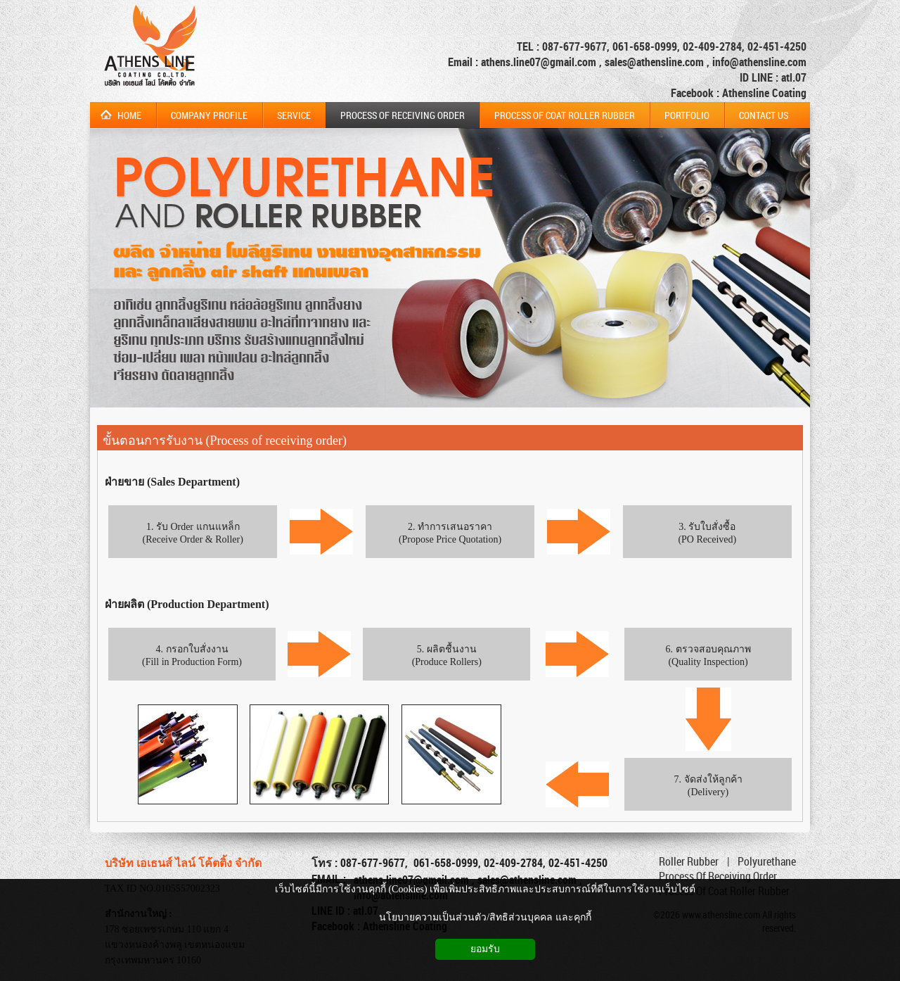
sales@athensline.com (654, 62)
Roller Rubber (689, 861)
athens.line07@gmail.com (540, 62)
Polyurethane (767, 861)
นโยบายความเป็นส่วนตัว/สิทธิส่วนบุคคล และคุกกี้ (485, 917)
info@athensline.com (759, 62)
